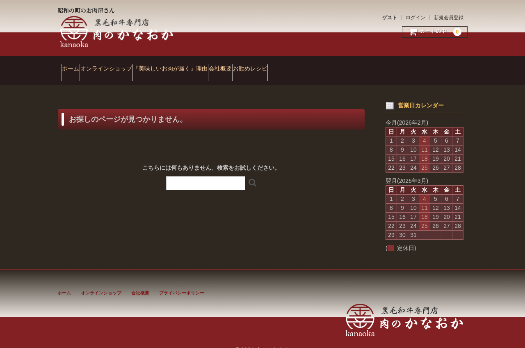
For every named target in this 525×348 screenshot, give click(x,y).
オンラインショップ (126, 64)
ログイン (415, 17)
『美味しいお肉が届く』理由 (206, 64)
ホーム (74, 64)
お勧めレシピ (317, 64)
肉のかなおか (117, 32)
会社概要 (271, 64)
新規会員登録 (448, 17)
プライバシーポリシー (181, 281)
